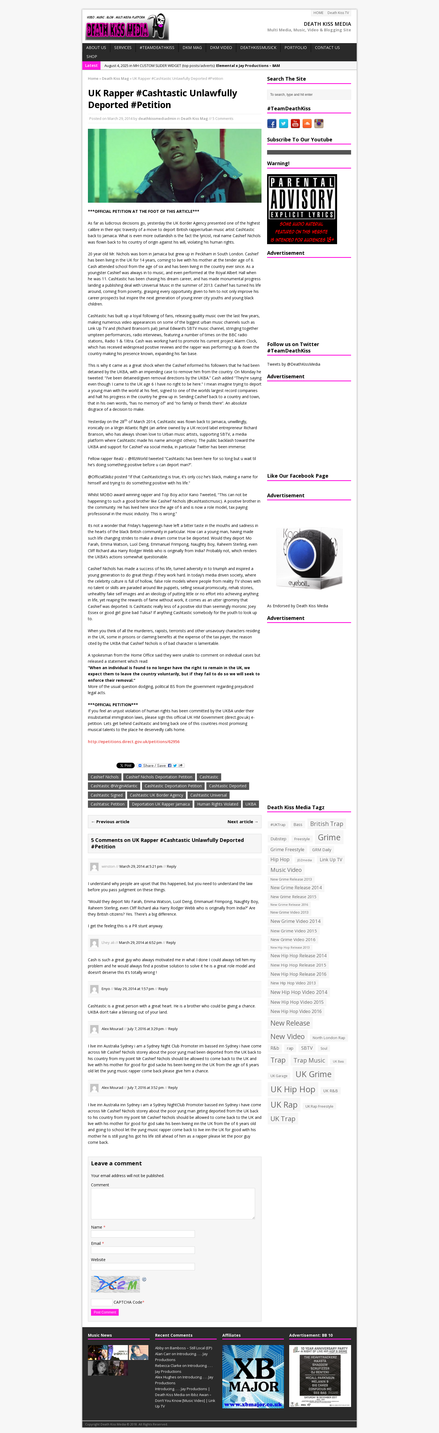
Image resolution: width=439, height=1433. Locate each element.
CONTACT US (327, 47)
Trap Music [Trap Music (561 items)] (309, 1060)
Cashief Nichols (105, 776)
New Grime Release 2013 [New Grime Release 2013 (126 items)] (291, 879)
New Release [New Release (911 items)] (290, 1023)
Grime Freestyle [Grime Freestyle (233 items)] (287, 849)
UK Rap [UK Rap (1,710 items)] (284, 1104)
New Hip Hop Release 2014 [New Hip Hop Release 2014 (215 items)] (298, 956)
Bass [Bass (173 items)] (297, 824)
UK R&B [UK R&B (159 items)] (330, 1090)
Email (96, 1243)
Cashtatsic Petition (108, 804)
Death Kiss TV (338, 12)
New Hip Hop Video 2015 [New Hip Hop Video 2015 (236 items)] (297, 1002)
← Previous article (110, 821)
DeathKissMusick (258, 47)
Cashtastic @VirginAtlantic (114, 785)
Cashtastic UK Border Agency (156, 795)
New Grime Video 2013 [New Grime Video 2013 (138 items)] (289, 912)
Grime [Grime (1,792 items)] (329, 837)
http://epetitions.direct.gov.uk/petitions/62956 (133, 741)
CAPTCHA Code (128, 1302)
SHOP (92, 56)
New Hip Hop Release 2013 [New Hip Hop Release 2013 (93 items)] (290, 947)
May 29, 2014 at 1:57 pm (134, 988)
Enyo (106, 988)
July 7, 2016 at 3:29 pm (146, 1028)
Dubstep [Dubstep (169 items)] (278, 838)
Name (97, 1227)
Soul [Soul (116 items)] (324, 1048)
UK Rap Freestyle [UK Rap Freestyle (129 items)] (319, 1106)
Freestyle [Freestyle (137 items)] (302, 838)
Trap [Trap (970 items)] (278, 1060)
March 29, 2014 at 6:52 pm (140, 942)
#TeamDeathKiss (157, 47)
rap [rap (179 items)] (290, 1048)
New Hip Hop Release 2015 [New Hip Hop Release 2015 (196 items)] (298, 965)
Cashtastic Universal (208, 795)
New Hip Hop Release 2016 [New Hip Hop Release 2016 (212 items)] (298, 974)
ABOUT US (96, 47)
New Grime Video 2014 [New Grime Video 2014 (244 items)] (295, 921)
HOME (318, 12)
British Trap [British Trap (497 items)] (326, 824)
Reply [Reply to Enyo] (163, 988)
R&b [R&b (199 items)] (274, 1048)
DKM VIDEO (221, 47)
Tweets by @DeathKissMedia (293, 364)
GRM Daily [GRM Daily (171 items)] (321, 849)
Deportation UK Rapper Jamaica (161, 804)
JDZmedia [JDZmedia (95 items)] (304, 860)
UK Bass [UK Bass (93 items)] (338, 1061)
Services (123, 47)
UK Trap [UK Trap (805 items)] (282, 1118)
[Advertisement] (302, 298)
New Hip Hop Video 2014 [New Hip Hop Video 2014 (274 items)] (298, 992)
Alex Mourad (112, 1028)
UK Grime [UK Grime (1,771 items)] (313, 1073)
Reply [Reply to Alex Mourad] (173, 1028)
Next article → (243, 821)
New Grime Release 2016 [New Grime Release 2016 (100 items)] (289, 904)
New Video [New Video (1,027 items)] (287, 1036)
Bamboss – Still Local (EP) (191, 1347)
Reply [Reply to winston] (171, 866)
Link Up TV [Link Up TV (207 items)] (331, 859)
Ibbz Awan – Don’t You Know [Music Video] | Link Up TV (185, 1400)
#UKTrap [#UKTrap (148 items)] (278, 824)
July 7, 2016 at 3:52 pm (146, 1087)
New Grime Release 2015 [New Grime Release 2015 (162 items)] (293, 896)
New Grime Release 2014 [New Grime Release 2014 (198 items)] (296, 888)
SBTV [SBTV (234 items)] (307, 1048)
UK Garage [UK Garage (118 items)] (279, 1075)
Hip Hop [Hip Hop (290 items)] (279, 859)
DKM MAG (192, 47)
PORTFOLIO (295, 47)
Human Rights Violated (217, 804)
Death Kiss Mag (194, 118)
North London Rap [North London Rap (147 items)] (329, 1037)
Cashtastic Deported (227, 785)
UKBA (251, 804)
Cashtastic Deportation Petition (173, 785)
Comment (100, 1184)
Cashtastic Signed (107, 795)
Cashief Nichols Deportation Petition (159, 776)
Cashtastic (209, 776)
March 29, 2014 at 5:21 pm (141, 866)
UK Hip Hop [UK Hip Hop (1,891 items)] (293, 1089)
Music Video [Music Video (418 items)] (286, 870)
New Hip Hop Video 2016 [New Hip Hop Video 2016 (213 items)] (296, 1011)
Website (98, 1259)
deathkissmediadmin (157, 118)
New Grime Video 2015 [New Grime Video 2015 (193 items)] (293, 930)
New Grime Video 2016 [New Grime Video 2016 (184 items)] (293, 939)
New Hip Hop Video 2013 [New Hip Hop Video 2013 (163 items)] (293, 983)
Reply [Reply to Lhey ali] (171, 942)
